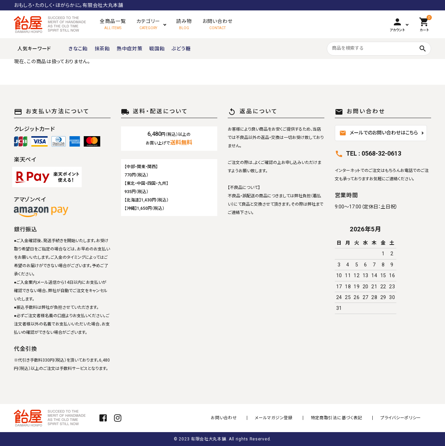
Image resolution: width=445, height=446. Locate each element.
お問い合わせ (232, 417)
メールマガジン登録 (279, 417)
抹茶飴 (102, 48)
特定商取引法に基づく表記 (339, 417)
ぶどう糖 (181, 48)
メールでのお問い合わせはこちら (378, 133)
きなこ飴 (78, 48)
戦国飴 (156, 48)
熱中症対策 (130, 48)
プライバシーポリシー (400, 417)
